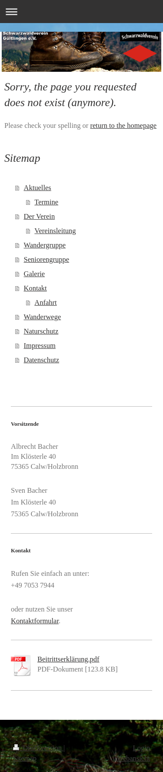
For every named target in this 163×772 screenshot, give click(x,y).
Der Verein (39, 216)
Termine (46, 202)
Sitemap (25, 758)
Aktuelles (37, 188)
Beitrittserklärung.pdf (68, 659)
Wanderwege (42, 317)
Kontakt (35, 288)
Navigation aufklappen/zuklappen (81, 11)
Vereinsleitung (55, 231)
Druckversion (38, 748)
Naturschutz (41, 331)
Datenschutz (42, 360)
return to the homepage (123, 125)
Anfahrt (45, 302)
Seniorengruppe (46, 259)
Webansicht (133, 758)
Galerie (34, 274)
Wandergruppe (45, 245)
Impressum (40, 345)
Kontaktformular (35, 621)
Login (141, 748)
